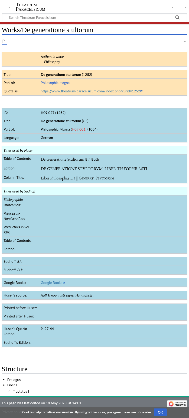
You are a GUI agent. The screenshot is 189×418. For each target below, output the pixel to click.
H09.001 (78, 129)
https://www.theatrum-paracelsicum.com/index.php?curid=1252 (90, 91)
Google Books (51, 282)
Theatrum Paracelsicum (30, 7)
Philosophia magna (55, 83)
